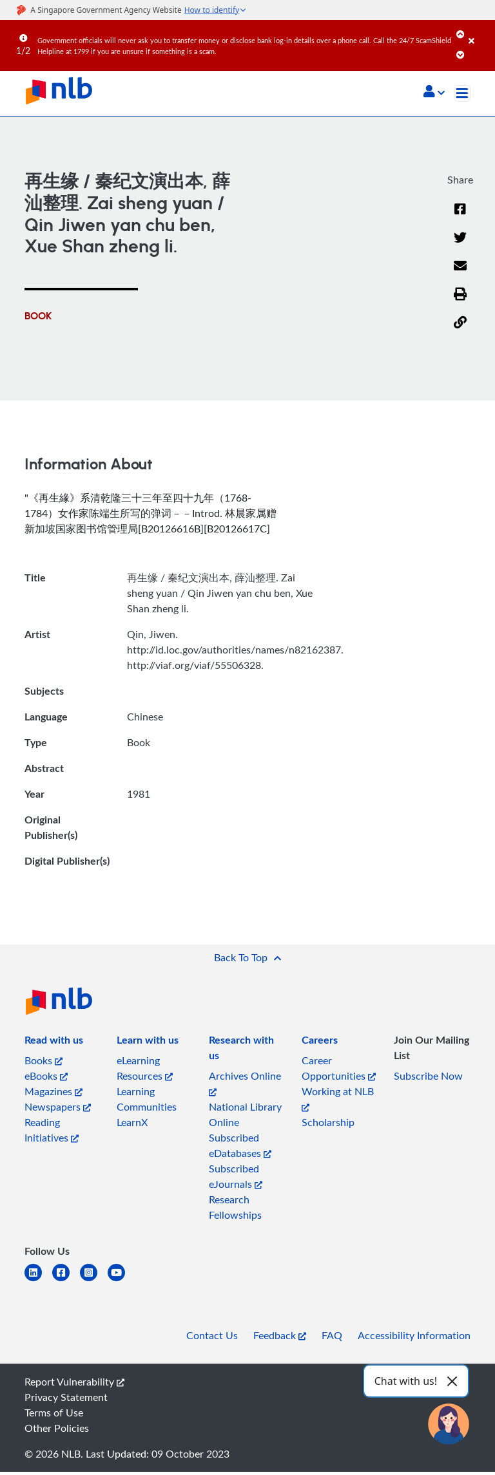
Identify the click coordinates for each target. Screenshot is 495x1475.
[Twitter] (460, 245)
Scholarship (328, 1122)
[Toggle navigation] (462, 93)
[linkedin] (38, 1280)
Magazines (53, 1091)
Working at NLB (338, 1098)
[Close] (479, 31)
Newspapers (57, 1107)
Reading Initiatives (51, 1130)
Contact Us (212, 1335)
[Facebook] (460, 217)
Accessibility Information (414, 1335)
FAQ (332, 1335)
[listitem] (53, 1042)
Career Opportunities (339, 1068)
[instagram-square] (94, 1280)
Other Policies (56, 1428)
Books (43, 1060)
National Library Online (245, 1114)
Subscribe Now (428, 1076)
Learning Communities (147, 1099)
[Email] (460, 273)
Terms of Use (53, 1412)
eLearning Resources (145, 1068)
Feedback (279, 1335)
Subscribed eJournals (235, 1176)
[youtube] (121, 1280)
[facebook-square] (66, 1280)
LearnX (132, 1122)
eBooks (46, 1076)
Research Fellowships (235, 1207)
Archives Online (245, 1082)
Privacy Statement (66, 1397)
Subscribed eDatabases (240, 1145)
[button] (434, 92)
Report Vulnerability (74, 1382)
